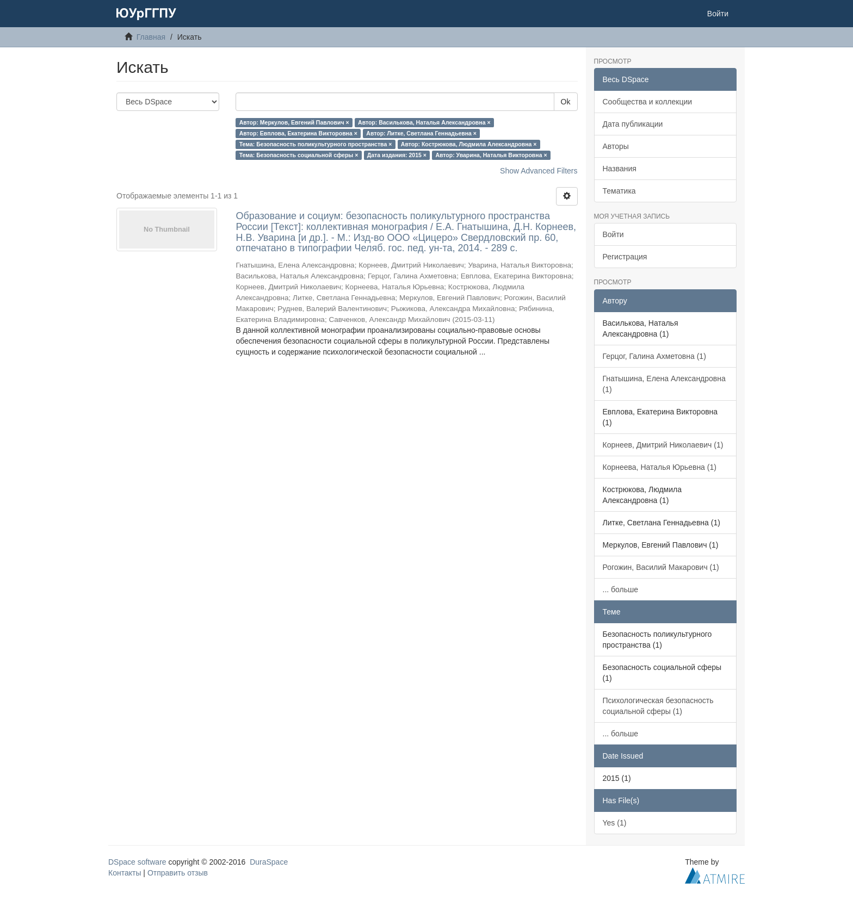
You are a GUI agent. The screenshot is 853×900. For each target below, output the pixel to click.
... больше (621, 589)
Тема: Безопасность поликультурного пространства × (315, 144)
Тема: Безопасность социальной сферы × (298, 155)
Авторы (616, 146)
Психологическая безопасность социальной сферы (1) (658, 706)
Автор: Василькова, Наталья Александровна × (424, 122)
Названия (619, 168)
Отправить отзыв (177, 872)
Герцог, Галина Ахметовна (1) (654, 356)
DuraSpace (269, 862)
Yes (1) (615, 822)
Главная (151, 37)
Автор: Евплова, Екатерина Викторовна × (298, 133)
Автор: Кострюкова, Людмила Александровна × (469, 144)
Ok (566, 101)
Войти (613, 234)
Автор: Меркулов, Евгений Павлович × (294, 122)
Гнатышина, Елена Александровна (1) (664, 384)
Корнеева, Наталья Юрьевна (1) (659, 467)
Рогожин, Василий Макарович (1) (661, 567)
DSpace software (137, 862)
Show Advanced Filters (538, 170)
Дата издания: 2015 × (396, 155)
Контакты (124, 872)
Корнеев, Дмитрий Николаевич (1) (663, 444)
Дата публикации (633, 124)
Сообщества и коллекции (648, 101)
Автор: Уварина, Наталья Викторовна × (491, 155)
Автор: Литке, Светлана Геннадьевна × (421, 133)
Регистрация (625, 256)
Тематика (619, 191)
